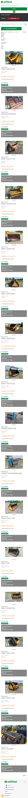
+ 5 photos (14, 65)
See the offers (13, 18)
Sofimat (8, 785)
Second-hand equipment (9, 789)
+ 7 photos (14, 424)
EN (24, 781)
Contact (6, 791)
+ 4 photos (14, 110)
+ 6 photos (14, 379)
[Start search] (25, 5)
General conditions (8, 793)
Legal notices (7, 795)
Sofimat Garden (10, 787)
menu (14, 9)
